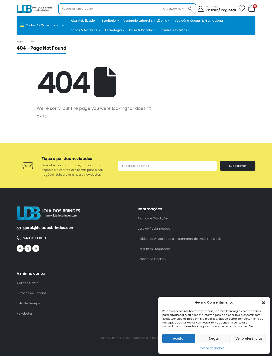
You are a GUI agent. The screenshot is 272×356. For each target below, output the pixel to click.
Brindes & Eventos (173, 30)
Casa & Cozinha (141, 30)
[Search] (190, 9)
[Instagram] (35, 248)
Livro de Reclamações (154, 228)
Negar (214, 338)
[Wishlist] (242, 9)
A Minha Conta (27, 283)
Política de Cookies (212, 348)
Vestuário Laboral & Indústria (145, 20)
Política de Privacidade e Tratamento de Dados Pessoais (179, 239)
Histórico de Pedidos (31, 293)
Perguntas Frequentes (154, 249)
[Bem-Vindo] (216, 9)
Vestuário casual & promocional (199, 20)
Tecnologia (113, 30)
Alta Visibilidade (83, 20)
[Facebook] (20, 248)
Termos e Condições (153, 218)
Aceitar (179, 338)
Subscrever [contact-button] (237, 166)
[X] (27, 248)
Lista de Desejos (28, 303)
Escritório (109, 20)
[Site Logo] (35, 9)
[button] (263, 302)
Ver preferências (249, 338)
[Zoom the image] (48, 208)
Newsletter (24, 313)
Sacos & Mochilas (84, 30)
